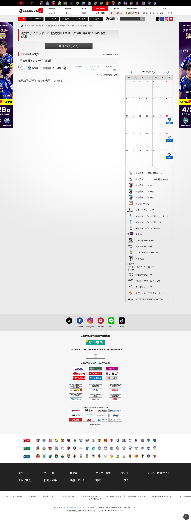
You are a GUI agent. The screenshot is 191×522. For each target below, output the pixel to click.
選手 (164, 8)
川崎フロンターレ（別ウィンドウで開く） (87, 440)
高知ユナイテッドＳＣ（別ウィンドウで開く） (130, 456)
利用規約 (32, 496)
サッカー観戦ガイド (158, 473)
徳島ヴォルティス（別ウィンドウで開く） (130, 448)
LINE (109, 327)
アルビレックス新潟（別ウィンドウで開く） (105, 448)
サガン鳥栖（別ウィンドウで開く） (142, 448)
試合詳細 (78, 67)
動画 (84, 13)
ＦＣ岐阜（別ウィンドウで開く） (81, 456)
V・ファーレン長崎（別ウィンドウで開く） (155, 440)
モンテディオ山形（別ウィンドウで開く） (62, 448)
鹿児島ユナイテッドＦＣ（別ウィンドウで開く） (148, 456)
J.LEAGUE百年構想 (112, 18)
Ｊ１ (20, 3)
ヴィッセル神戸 (131, 3)
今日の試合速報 (35, 19)
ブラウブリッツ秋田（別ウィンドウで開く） (56, 448)
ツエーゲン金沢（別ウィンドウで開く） (75, 456)
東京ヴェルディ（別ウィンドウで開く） (75, 440)
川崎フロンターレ (89, 3)
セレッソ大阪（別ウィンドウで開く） (124, 440)
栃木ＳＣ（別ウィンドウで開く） (44, 456)
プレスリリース (148, 13)
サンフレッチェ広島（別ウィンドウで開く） (142, 440)
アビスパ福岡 (149, 3)
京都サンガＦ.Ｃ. (113, 3)
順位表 (116, 8)
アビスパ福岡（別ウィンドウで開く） (148, 440)
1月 (130, 72)
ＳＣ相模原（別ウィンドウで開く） (56, 456)
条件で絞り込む (69, 46)
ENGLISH (52, 19)
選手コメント (94, 67)
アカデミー (67, 19)
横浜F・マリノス (95, 3)
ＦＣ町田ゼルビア (83, 3)
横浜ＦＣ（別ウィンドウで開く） (87, 448)
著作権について (49, 496)
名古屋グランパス (107, 3)
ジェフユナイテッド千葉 (59, 3)
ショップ (96, 19)
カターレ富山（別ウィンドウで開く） (112, 448)
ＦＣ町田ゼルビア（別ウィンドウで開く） (81, 440)
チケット (68, 8)
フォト (68, 13)
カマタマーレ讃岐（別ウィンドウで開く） (118, 456)
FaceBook (162, 19)
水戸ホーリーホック (47, 3)
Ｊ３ (31, 3)
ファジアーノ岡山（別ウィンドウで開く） (136, 440)
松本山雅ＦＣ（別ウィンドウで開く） (62, 456)
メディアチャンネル (89, 496)
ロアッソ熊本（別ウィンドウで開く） (142, 456)
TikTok (120, 327)
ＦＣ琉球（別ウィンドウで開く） (155, 456)
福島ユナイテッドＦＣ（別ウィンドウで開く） (38, 456)
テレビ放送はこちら (109, 54)
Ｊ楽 (116, 13)
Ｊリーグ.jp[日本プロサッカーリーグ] (75, 507)
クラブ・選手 (103, 473)
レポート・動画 (110, 70)
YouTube (171, 19)
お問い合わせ (68, 496)
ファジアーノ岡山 (137, 3)
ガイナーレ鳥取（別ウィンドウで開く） (105, 456)
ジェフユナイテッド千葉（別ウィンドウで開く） (56, 440)
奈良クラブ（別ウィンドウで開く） (99, 456)
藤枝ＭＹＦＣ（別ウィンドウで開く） (124, 448)
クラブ (148, 8)
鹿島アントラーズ (41, 3)
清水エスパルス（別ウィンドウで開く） (99, 440)
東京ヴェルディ (77, 3)
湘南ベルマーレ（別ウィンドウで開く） (93, 448)
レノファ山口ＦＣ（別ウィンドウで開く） (112, 456)
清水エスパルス (101, 3)
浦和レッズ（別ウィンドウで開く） (50, 440)
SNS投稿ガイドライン (161, 496)
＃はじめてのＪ (132, 13)
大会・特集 (100, 13)
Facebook (79, 327)
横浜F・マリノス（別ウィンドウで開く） (93, 440)
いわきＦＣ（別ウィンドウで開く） (69, 448)
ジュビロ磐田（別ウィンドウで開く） (118, 448)
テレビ (84, 8)
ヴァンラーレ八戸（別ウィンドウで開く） (44, 448)
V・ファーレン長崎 (155, 3)
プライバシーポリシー (12, 496)
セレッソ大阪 (125, 3)
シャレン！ (81, 19)
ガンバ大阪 (119, 3)
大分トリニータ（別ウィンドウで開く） (148, 448)
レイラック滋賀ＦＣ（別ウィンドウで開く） (87, 456)
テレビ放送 (24, 480)
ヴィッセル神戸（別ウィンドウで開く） (130, 440)
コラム (125, 480)
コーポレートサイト (164, 13)
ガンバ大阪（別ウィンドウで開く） (118, 440)
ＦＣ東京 (71, 3)
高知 (59, 68)
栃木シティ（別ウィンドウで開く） (75, 448)
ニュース (52, 13)
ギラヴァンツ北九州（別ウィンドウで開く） (136, 456)
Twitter (157, 19)
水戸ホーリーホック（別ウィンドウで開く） (44, 440)
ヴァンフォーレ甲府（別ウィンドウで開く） (99, 448)
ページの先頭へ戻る (109, 75)
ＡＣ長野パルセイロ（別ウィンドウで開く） (69, 456)
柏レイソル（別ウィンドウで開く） (62, 440)
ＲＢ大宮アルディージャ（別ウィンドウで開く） (81, 448)
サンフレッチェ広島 (143, 3)
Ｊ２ (26, 3)
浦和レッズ (53, 3)
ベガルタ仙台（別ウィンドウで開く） (50, 448)
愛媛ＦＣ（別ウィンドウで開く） (124, 456)
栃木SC (35, 68)
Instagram (166, 19)
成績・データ (132, 8)
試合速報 (52, 8)
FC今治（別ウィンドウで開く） (136, 448)
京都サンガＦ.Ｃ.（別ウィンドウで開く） (112, 440)
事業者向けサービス (136, 496)
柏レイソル (65, 3)
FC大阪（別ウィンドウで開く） (93, 456)
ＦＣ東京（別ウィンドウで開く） (69, 440)
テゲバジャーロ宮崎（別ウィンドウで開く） (155, 448)
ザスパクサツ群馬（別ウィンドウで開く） (50, 456)
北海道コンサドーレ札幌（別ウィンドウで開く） (38, 448)
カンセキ (21, 69)
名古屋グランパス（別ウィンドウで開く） (105, 440)
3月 (168, 72)
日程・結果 (100, 8)
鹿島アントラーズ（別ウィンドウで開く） (38, 440)
